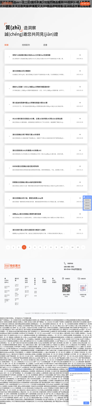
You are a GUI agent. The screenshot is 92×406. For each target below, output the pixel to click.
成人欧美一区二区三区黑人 (18, 329)
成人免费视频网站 (41, 337)
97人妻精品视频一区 (84, 343)
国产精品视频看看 (22, 360)
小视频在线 (20, 363)
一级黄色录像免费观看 (41, 358)
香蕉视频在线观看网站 (51, 388)
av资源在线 (25, 369)
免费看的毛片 (83, 326)
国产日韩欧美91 (47, 379)
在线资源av (28, 356)
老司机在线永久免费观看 (33, 350)
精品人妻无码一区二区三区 (49, 328)
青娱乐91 (62, 390)
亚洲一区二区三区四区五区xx (76, 365)
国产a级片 (53, 345)
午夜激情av (30, 341)
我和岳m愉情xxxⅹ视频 (20, 324)
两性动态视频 (45, 333)
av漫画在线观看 (32, 348)
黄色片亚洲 (73, 362)
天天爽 (8, 350)
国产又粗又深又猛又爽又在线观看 (23, 345)
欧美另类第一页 (21, 341)
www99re (3, 343)
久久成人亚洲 (29, 358)
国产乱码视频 (64, 379)
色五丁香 (68, 371)
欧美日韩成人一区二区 (9, 363)
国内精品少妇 (36, 367)
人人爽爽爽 (27, 354)
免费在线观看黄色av (14, 394)
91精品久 (24, 348)
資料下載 (27, 297)
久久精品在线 (73, 347)
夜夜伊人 (16, 399)
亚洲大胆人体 (41, 396)
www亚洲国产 (32, 339)
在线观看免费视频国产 (81, 352)
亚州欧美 (47, 373)
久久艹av (40, 363)
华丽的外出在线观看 (37, 388)
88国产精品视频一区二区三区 (15, 358)
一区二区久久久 (46, 380)
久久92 (24, 390)
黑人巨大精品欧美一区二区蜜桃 (23, 365)
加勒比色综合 (30, 347)
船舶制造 (17, 301)
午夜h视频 (17, 348)
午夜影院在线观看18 (13, 343)
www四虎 (3, 401)
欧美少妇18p (38, 345)
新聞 (6, 44)
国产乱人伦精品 (17, 328)
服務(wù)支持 (26, 282)
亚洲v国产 (35, 382)
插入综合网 (13, 371)
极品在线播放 (43, 382)
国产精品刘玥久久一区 (84, 329)
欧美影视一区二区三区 (60, 392)
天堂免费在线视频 (37, 354)
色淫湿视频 (21, 396)
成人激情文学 (64, 331)
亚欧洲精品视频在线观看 (22, 326)
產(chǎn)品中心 (6, 282)
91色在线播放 (49, 377)
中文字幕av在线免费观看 (45, 392)
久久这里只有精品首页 (53, 331)
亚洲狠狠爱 (34, 377)
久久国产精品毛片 (14, 352)
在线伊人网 (56, 358)
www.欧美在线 (73, 331)
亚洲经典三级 (61, 345)
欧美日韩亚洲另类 (21, 333)
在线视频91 (57, 386)
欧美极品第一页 (48, 363)
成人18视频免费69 (76, 339)
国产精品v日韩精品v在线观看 (27, 397)
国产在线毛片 (27, 382)
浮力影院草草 (73, 343)
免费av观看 (10, 401)
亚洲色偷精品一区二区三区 (81, 337)
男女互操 (37, 328)
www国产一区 (83, 331)
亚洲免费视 (46, 345)
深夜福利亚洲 (30, 403)
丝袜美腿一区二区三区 (23, 377)
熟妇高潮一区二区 (54, 354)
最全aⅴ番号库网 (65, 335)
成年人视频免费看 (11, 396)
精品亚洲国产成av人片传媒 (40, 399)
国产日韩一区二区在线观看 (44, 397)
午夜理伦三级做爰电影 (65, 324)
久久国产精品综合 (5, 331)
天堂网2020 (15, 367)
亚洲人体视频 (66, 341)
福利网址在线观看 (29, 337)
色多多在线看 (68, 350)
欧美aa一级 (21, 347)
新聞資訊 (35, 283)
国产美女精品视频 (44, 384)
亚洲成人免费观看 (64, 356)
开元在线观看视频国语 (13, 373)
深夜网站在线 (40, 373)
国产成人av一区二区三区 (48, 360)
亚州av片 (20, 371)
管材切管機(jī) (7, 293)
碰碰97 (75, 350)
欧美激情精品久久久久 (73, 348)
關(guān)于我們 (44, 282)
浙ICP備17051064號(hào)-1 (59, 315)
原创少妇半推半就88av (47, 365)
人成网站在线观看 (64, 329)
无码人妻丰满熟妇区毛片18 (28, 343)
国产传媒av (64, 386)
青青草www (15, 350)
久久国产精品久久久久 (61, 343)
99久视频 (55, 324)
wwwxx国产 (58, 341)
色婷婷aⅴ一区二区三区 (55, 337)
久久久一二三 (53, 399)
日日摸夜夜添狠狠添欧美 (9, 347)
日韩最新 (86, 333)
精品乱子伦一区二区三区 (58, 348)
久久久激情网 (18, 382)
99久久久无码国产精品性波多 (62, 367)
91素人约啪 (78, 328)
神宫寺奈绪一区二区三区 (50, 356)
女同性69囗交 (23, 335)
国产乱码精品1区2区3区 (66, 394)
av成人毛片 (13, 397)
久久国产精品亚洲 (20, 380)
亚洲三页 (6, 337)
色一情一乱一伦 (61, 326)
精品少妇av (61, 328)
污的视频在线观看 (72, 326)
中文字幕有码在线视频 (18, 403)
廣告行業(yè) (17, 305)
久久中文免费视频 (7, 399)
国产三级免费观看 (31, 396)
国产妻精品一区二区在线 (44, 324)
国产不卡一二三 (11, 379)
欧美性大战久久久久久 (17, 337)
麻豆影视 (47, 348)
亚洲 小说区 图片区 (17, 331)
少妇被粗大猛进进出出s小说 (65, 352)
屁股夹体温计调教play (7, 362)
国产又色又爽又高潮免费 (61, 363)
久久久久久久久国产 (30, 363)
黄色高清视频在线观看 (78, 367)
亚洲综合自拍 (19, 401)
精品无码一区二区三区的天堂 (30, 394)
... (67, 249)
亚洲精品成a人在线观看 (28, 373)
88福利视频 (42, 394)
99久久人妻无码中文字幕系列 (15, 356)
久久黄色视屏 (80, 363)
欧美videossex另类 (35, 360)
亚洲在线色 (30, 390)
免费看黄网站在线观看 (27, 352)
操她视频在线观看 (65, 373)
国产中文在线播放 (22, 379)
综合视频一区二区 (57, 380)
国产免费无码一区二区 (52, 401)
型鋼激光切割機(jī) (7, 302)
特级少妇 (6, 360)
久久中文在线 (39, 403)
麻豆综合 (53, 326)
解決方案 (17, 281)
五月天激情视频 (5, 390)
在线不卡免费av (85, 341)
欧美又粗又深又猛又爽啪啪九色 (65, 375)
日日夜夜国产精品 (28, 328)
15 (78, 249)
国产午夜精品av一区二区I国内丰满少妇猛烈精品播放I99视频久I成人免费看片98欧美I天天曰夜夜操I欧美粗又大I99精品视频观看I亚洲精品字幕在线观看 (44, 322)
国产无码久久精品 (59, 377)
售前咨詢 (27, 289)
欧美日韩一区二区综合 (35, 379)
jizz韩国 (52, 333)
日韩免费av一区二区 (6, 345)
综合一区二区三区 (25, 399)
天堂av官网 (70, 333)
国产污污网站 (70, 328)
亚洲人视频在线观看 (6, 324)
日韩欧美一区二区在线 (21, 362)
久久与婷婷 (13, 360)
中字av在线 (49, 386)
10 (62, 249)
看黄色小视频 (42, 339)
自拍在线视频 (34, 384)
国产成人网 (49, 396)
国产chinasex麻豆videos (56, 350)
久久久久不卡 (74, 360)
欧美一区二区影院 (71, 345)
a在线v (50, 358)
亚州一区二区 (8, 375)
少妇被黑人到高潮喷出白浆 (56, 382)
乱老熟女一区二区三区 (47, 362)
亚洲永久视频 (32, 324)
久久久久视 (55, 335)
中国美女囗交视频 (53, 390)
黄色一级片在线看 (40, 347)
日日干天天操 (75, 341)
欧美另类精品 (28, 371)
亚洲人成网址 (36, 375)
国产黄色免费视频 (84, 360)
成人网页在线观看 (60, 333)
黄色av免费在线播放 (24, 388)
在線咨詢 (83, 280)
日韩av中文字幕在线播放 (60, 397)
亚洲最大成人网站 (34, 362)
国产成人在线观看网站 (7, 380)
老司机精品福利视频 (47, 341)
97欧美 (55, 347)
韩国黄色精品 (48, 403)
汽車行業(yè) (17, 287)
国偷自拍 (60, 399)
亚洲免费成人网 (40, 401)
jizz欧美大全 (6, 397)
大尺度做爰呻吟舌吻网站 (62, 362)
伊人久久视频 (47, 369)
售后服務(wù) (27, 293)
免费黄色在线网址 (5, 403)
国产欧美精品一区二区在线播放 (22, 375)
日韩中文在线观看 (52, 329)
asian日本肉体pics (62, 369)
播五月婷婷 (73, 329)
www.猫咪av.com (62, 347)
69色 (52, 384)
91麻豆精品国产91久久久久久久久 (19, 386)
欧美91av (49, 347)
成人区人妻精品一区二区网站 (70, 354)
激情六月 (83, 348)
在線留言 (67, 280)
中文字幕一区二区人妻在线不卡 (79, 356)
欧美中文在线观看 (13, 335)
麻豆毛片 (34, 392)
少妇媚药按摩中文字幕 (42, 352)
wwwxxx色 (22, 350)
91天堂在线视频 (8, 348)
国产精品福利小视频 (63, 360)
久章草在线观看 (67, 337)
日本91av (45, 350)
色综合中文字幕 (32, 329)
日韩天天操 (52, 352)
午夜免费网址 (5, 371)
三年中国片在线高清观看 (37, 386)
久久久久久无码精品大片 (13, 369)
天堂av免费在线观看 (61, 365)
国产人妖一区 (9, 365)
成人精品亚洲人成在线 (24, 392)
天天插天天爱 (55, 373)
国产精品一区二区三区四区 (8, 392)
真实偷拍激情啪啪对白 (38, 331)
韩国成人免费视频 (14, 339)
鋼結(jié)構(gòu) (17, 296)
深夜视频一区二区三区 (35, 335)
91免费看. (81, 350)
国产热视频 (27, 331)
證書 (45, 44)
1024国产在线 (42, 329)
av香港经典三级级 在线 (48, 375)
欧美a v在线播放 (37, 356)
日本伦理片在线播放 (36, 369)
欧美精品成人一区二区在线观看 (40, 326)
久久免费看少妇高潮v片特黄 (8, 388)
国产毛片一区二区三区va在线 (69, 358)
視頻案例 (26, 44)
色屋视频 (37, 341)
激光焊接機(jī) (7, 297)
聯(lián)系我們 (54, 282)
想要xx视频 (8, 328)
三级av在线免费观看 (25, 367)
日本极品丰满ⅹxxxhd (40, 390)
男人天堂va (24, 339)
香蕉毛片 (41, 377)
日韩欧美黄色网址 (29, 401)
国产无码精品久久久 (34, 333)
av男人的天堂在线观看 (34, 380)
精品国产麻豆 (79, 333)
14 (72, 249)
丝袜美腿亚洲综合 (63, 388)
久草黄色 (67, 339)
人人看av (46, 354)
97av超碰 (39, 343)
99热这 (54, 369)
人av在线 (36, 365)
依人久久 (72, 363)
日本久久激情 (75, 335)
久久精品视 (57, 396)
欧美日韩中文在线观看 (80, 324)
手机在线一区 (83, 354)
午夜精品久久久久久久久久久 (63, 384)
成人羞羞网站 (9, 382)
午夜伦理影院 (19, 354)
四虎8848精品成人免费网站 (56, 371)
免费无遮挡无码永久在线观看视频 (19, 384)
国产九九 (41, 348)
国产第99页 (12, 341)
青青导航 (86, 339)
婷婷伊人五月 (4, 386)
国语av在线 (12, 333)
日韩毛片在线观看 (52, 394)
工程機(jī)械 (17, 291)
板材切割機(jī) (7, 289)
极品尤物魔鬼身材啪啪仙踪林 (55, 339)
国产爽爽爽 (56, 379)
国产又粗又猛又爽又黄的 (40, 371)
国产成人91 (68, 382)
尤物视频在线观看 (48, 343)
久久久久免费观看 (15, 390)
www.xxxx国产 (46, 335)
